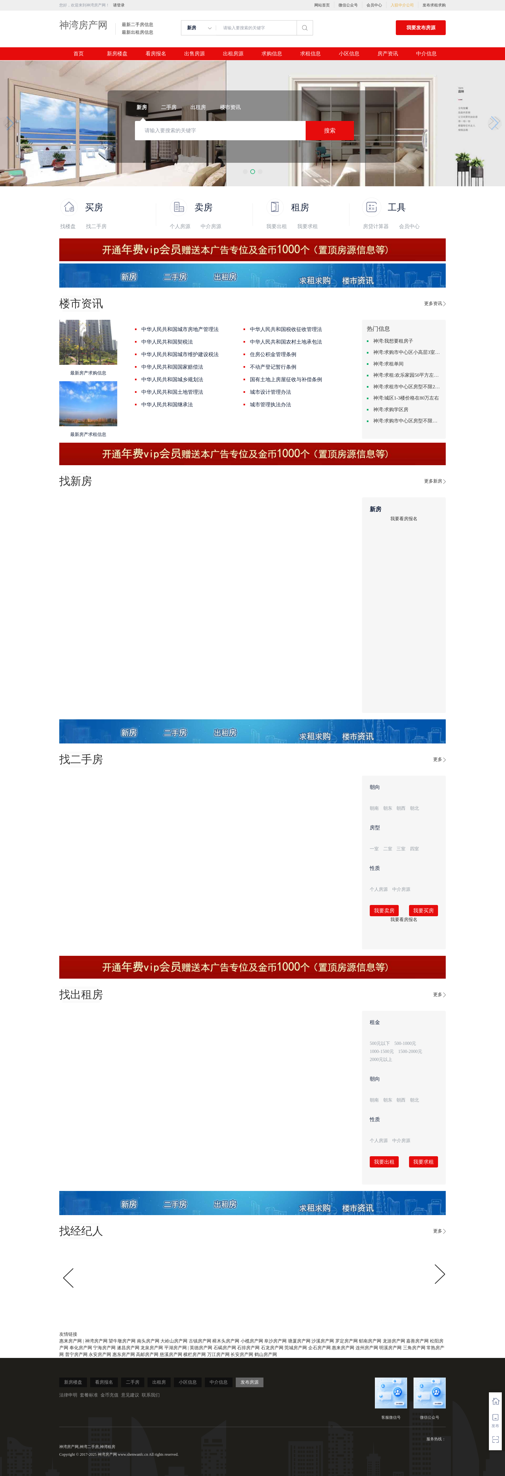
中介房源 (211, 226)
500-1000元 (405, 1043)
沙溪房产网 (322, 1341)
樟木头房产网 (225, 1341)
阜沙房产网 (275, 1341)
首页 (78, 53)
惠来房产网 (70, 1341)
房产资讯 (387, 53)
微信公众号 (348, 5)
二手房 (132, 1382)
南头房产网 (148, 1341)
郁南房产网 (370, 1341)
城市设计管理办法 (270, 392)
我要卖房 (384, 910)
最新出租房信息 (137, 32)
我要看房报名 (403, 518)
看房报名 (156, 53)
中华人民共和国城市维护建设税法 (180, 354)
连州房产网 (367, 1347)
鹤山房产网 (265, 1354)
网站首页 (322, 5)
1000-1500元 (382, 1051)
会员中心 (374, 5)
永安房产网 (100, 1354)
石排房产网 (248, 1347)
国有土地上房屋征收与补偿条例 (286, 379)
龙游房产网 (394, 1341)
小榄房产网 (252, 1341)
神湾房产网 (83, 25)
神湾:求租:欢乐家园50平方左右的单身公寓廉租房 (407, 375)
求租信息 (310, 53)
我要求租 (307, 226)
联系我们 (151, 1395)
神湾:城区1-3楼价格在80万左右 (406, 398)
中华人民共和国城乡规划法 (172, 379)
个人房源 (180, 226)
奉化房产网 (81, 1347)
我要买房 (423, 910)
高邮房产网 (147, 1354)
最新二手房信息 (137, 25)
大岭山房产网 (173, 1341)
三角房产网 (414, 1347)
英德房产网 (201, 1347)
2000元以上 (381, 1059)
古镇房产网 (200, 1341)
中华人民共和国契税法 (167, 342)
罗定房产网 (346, 1341)
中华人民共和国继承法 (167, 404)
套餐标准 (89, 1395)
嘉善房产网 (417, 1341)
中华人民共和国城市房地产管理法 (180, 329)
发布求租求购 (434, 5)
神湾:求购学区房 (390, 409)
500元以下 (380, 1043)
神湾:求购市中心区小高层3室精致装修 (407, 352)
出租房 (159, 1382)
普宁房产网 (76, 1354)
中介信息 (426, 53)
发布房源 (250, 1382)
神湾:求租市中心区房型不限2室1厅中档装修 (407, 386)
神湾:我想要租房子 (393, 341)
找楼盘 (68, 226)
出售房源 (194, 53)
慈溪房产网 (171, 1354)
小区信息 (349, 53)
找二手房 (96, 226)
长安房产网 (242, 1354)
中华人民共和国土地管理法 (172, 392)
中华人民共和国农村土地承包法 (286, 342)
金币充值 (109, 1395)
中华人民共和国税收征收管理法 (286, 329)
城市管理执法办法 (270, 404)
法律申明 (68, 1395)
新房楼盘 (117, 53)
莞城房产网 (295, 1347)
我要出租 (276, 226)
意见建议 (130, 1395)
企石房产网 (319, 1347)
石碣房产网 (225, 1347)
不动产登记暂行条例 (273, 367)
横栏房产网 (194, 1354)
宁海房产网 (104, 1347)
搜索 (330, 130)
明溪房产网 (390, 1347)
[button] (245, 171)
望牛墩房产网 (122, 1341)
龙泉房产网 (151, 1347)
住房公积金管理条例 (273, 354)
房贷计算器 (376, 226)
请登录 (119, 5)
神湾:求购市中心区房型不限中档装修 (407, 420)
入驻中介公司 (402, 5)
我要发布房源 (420, 27)
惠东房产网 (123, 1354)
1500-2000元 (410, 1051)
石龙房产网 (272, 1347)
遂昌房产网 (128, 1347)
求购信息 (271, 53)
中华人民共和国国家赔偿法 (172, 367)
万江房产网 (218, 1354)
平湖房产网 (175, 1347)
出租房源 (233, 53)
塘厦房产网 (299, 1341)
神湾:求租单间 (388, 363)
